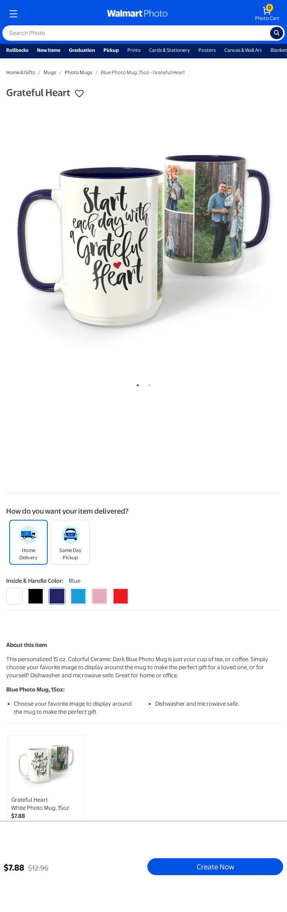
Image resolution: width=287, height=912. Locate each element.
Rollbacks (17, 50)
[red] (120, 596)
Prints (133, 50)
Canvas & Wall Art (243, 50)
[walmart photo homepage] (137, 14)
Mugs (49, 72)
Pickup (111, 50)
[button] (79, 93)
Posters (207, 50)
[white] (14, 596)
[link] (46, 790)
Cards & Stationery (169, 50)
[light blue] (78, 596)
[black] (35, 596)
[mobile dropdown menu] (13, 14)
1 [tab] (136, 384)
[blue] (56, 596)
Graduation (82, 50)
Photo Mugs (78, 72)
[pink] (99, 596)
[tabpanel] (143, 240)
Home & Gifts (20, 72)
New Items (48, 50)
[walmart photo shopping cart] (267, 14)
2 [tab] (148, 384)
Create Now (215, 866)
